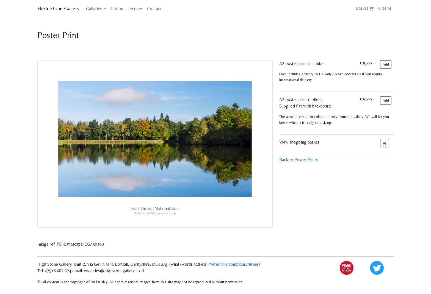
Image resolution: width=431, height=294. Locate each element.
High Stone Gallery (58, 8)
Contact (154, 8)
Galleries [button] (94, 8)
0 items (384, 8)
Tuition (116, 8)
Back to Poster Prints (298, 159)
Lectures (135, 8)
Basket (365, 8)
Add (386, 64)
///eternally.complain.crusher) (234, 264)
